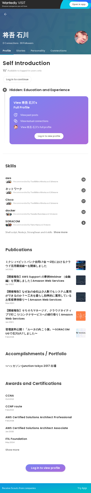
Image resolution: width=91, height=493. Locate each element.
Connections (58, 50)
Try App (82, 488)
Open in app (79, 4)
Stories (20, 50)
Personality (38, 50)
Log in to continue (17, 79)
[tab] (7, 51)
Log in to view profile (49, 136)
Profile (7, 50)
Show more (61, 232)
